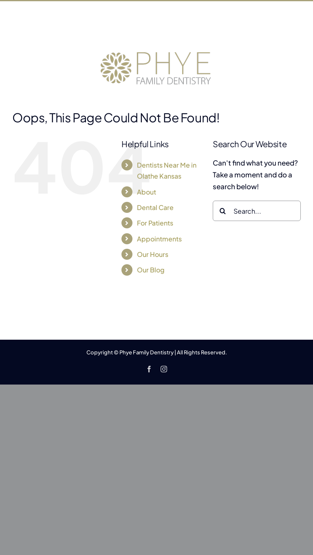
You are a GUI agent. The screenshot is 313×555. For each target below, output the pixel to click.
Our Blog (151, 269)
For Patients (155, 223)
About (146, 192)
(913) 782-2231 (219, 28)
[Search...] (257, 211)
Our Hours (152, 254)
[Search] (223, 211)
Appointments (159, 238)
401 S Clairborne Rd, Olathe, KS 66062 (121, 28)
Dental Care (155, 207)
